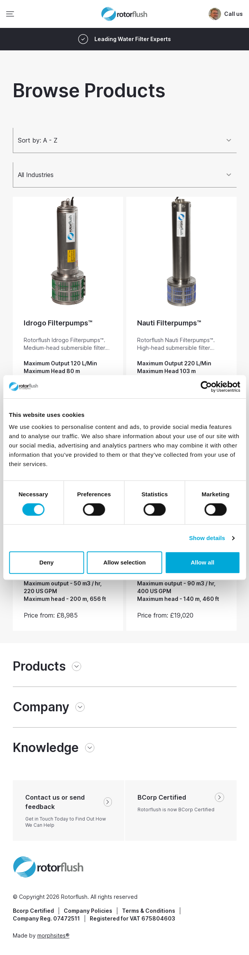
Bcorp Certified (33, 910)
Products (39, 666)
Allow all (202, 562)
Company (41, 706)
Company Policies (88, 910)
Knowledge (46, 747)
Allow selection (124, 562)
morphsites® (53, 935)
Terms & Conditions (148, 910)
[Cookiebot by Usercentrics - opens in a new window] (206, 386)
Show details (207, 538)
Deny (46, 562)
